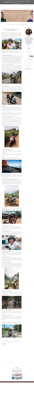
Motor (5, 341)
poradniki (7, 341)
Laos (25, 64)
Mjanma (27, 64)
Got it (19, 3)
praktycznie (28, 59)
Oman (29, 64)
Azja (3, 341)
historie (26, 59)
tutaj (5, 255)
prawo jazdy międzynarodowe (12, 341)
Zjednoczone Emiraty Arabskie (28, 65)
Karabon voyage (29, 52)
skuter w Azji (19, 341)
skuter (17, 341)
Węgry (31, 64)
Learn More (16, 3)
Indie (31, 59)
